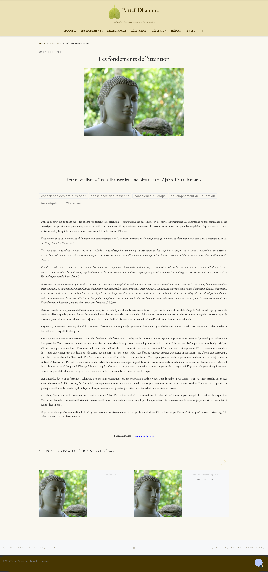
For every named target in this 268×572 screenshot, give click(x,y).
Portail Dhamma (18, 561)
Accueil (42, 42)
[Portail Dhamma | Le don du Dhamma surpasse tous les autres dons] (114, 10)
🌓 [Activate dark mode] (261, 566)
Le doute (110, 474)
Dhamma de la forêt (143, 436)
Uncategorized (55, 42)
